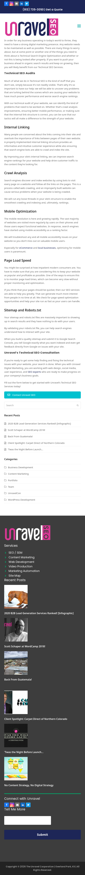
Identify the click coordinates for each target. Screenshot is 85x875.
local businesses (47, 247)
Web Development (21, 562)
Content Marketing (18, 473)
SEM (19, 553)
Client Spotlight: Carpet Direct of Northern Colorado (36, 442)
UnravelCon (14, 493)
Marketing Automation (24, 571)
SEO (11, 553)
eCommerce (26, 247)
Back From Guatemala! (20, 436)
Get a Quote (54, 9)
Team (11, 486)
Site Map (15, 576)
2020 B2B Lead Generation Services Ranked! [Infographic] (39, 423)
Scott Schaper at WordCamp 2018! (26, 429)
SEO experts (34, 371)
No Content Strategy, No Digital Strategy (28, 785)
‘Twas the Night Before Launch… (25, 449)
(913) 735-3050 (33, 9)
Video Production (20, 566)
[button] (79, 26)
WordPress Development (21, 499)
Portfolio (12, 480)
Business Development (20, 467)
